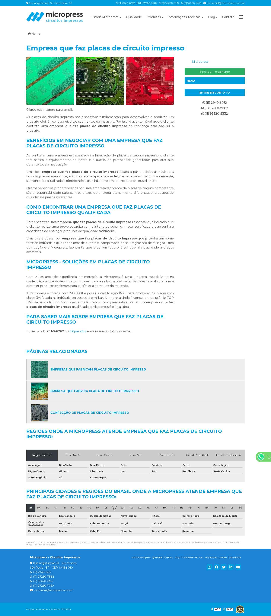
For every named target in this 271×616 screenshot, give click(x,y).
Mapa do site (234, 557)
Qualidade (134, 17)
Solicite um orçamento (215, 71)
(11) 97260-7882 (147, 3)
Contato (228, 17)
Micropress (200, 61)
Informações (211, 557)
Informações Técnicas (184, 17)
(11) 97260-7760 (191, 3)
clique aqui (78, 331)
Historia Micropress (104, 17)
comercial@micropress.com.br (224, 3)
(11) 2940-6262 (125, 3)
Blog (211, 17)
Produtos (153, 17)
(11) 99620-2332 (169, 3)
